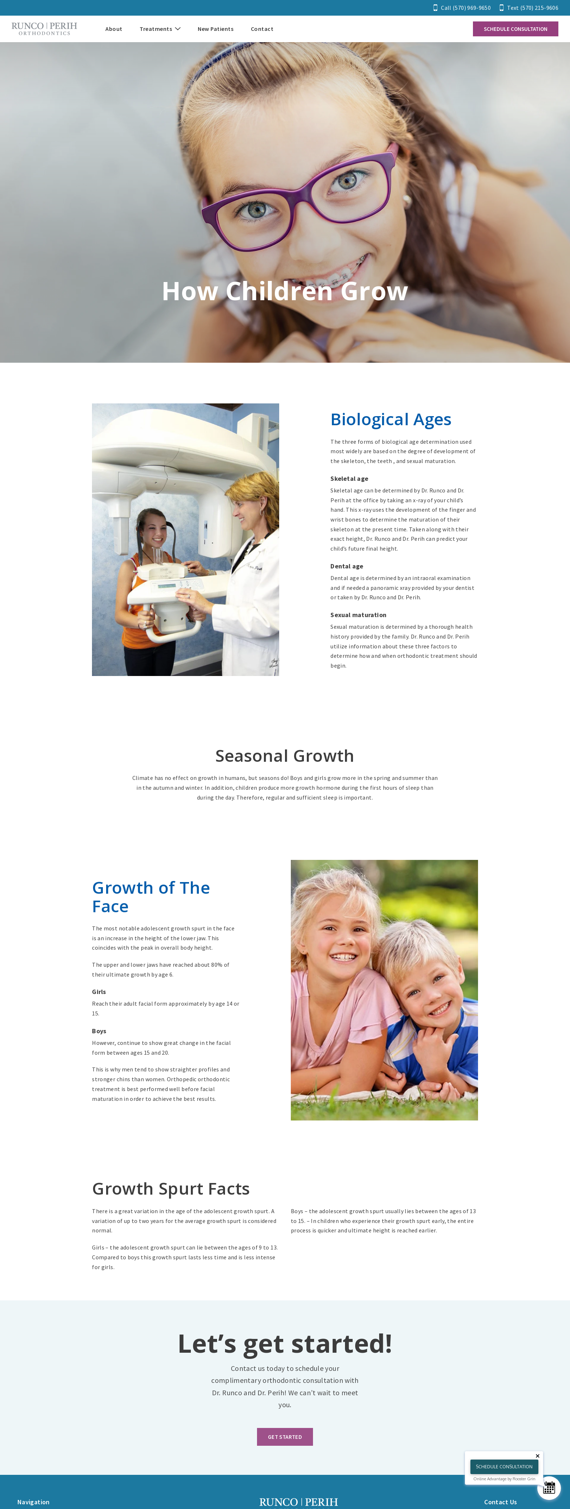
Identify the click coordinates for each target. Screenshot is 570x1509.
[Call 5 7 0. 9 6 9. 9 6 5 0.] (462, 8)
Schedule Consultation (504, 1466)
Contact (262, 28)
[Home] (44, 29)
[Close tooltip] (537, 1455)
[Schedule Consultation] (549, 1488)
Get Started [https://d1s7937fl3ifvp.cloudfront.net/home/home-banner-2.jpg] (285, 1436)
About (114, 28)
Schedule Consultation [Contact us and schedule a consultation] (515, 28)
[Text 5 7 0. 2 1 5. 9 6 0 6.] (528, 8)
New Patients (215, 28)
